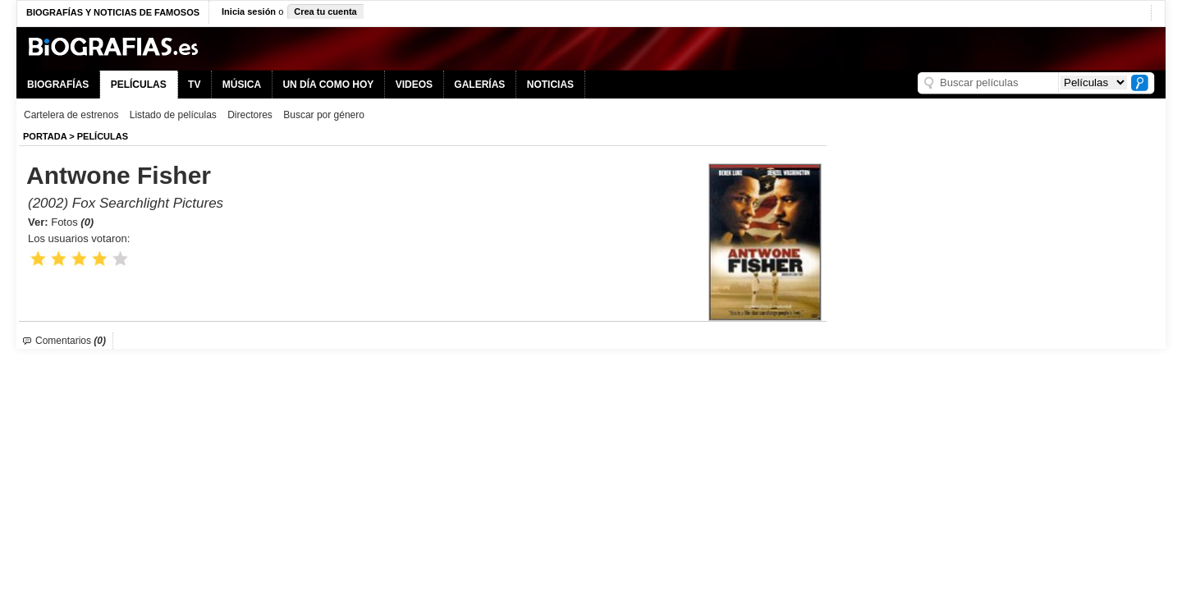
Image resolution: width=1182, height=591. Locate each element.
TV (194, 84)
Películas (102, 136)
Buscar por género (323, 115)
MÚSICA (241, 84)
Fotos (72, 222)
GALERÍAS (479, 84)
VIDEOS (414, 84)
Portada (44, 136)
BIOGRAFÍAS (58, 84)
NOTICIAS (550, 84)
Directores (250, 115)
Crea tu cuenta (325, 11)
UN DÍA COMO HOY (327, 84)
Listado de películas (173, 115)
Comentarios (70, 340)
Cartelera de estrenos (71, 115)
